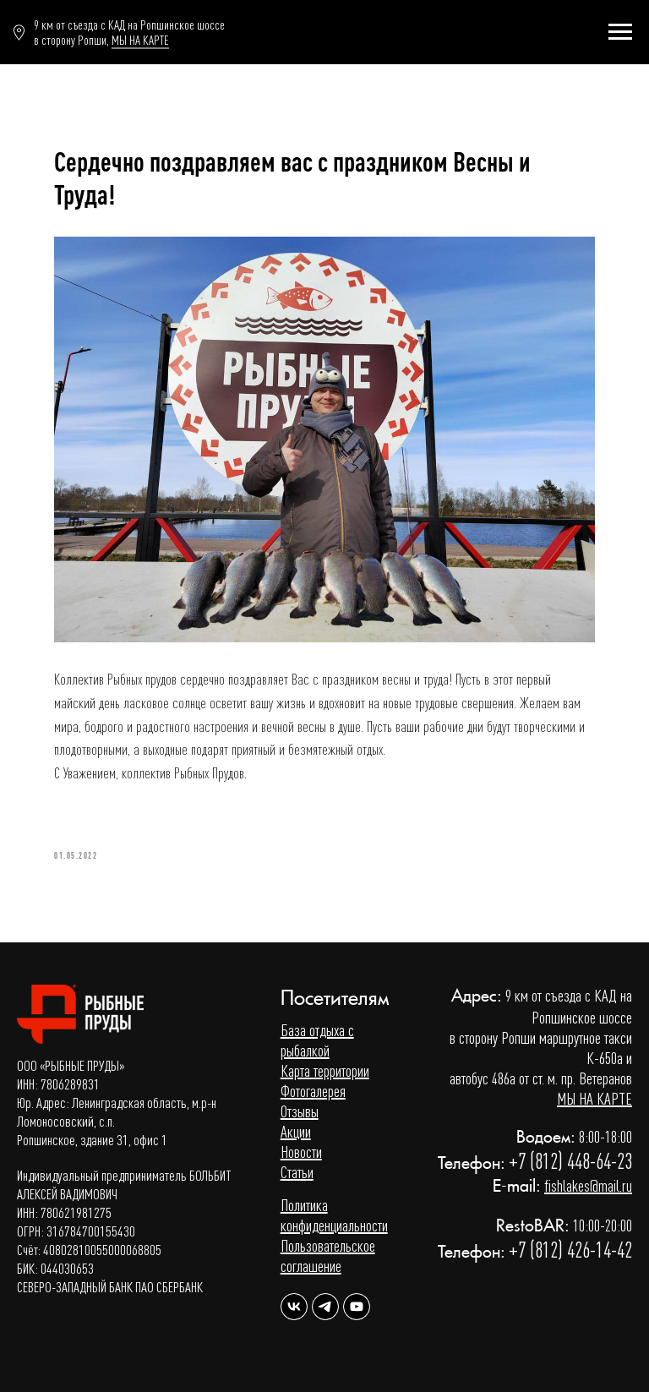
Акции (296, 1131)
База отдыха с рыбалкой (317, 1040)
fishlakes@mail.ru (588, 1185)
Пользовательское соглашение (328, 1255)
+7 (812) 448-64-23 (570, 1161)
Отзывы (300, 1111)
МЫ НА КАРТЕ (140, 39)
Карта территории (325, 1070)
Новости (301, 1151)
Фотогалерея (313, 1090)
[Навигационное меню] (620, 32)
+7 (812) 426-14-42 (570, 1249)
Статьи (297, 1172)
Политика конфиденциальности (334, 1215)
